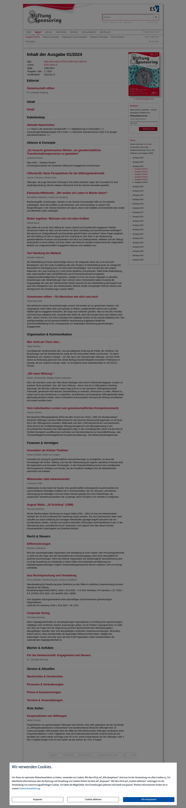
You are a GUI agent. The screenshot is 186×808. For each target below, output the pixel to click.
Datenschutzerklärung (29, 788)
